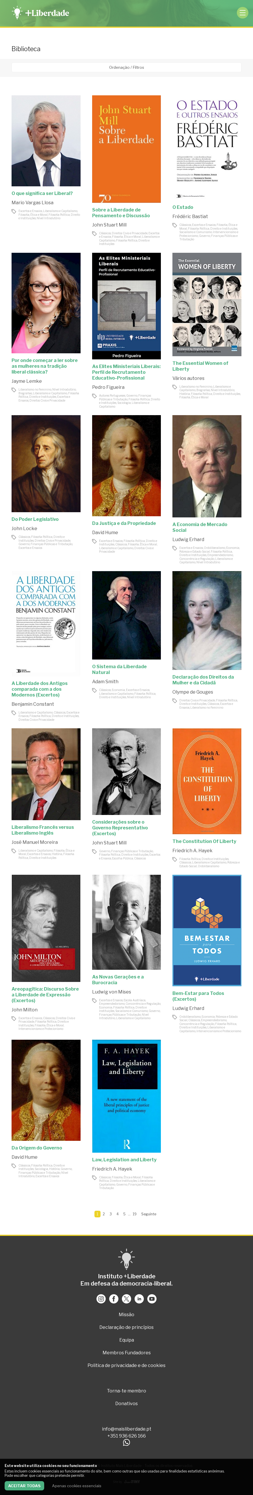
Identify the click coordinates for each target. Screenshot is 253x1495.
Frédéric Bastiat (190, 216)
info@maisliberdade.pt (126, 1429)
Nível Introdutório (48, 218)
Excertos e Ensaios (30, 211)
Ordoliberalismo (214, 547)
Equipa (126, 1340)
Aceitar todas (24, 1485)
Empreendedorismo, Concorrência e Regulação (206, 556)
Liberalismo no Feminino (34, 389)
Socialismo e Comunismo (195, 232)
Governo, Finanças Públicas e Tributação (125, 397)
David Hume (105, 532)
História (184, 393)
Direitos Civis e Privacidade (130, 233)
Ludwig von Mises (111, 992)
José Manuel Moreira (35, 842)
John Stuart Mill (109, 225)
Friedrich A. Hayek (192, 850)
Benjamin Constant (33, 704)
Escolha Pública (122, 858)
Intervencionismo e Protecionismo (40, 1028)
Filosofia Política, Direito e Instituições (212, 228)
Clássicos (105, 233)
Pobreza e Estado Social (194, 551)
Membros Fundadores (127, 1352)
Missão (126, 1314)
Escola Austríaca (135, 1000)
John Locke (24, 528)
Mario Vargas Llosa (32, 202)
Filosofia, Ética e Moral (33, 214)
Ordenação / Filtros (126, 67)
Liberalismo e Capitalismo (60, 211)
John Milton (25, 1010)
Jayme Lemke (27, 381)
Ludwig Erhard (188, 539)
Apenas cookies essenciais (76, 1485)
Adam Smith (105, 681)
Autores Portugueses (112, 395)
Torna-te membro (126, 1391)
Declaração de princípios (126, 1327)
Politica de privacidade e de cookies (126, 1365)
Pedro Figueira (108, 387)
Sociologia (124, 402)
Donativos (126, 1403)
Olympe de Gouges (192, 692)
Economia (232, 547)
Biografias (25, 393)
